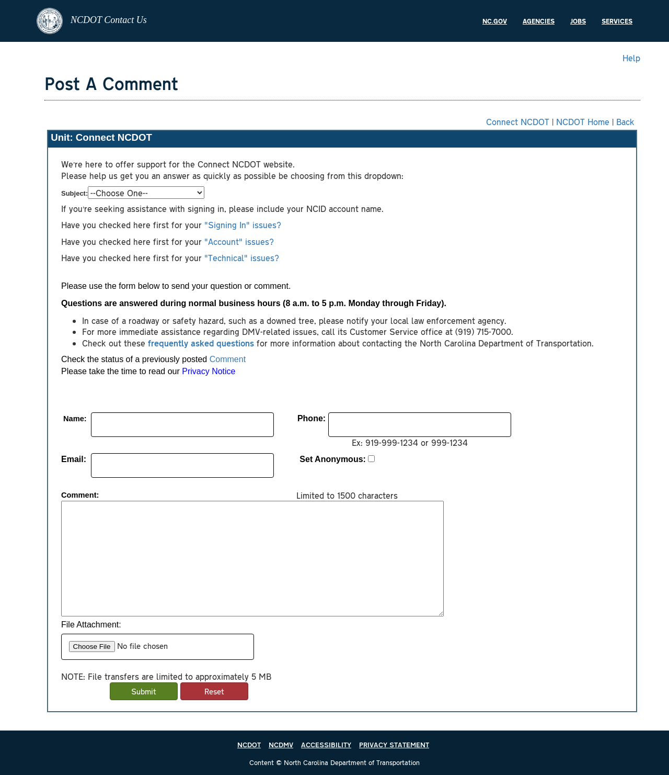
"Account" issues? (238, 241)
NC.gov (494, 21)
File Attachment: (91, 624)
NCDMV (281, 744)
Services (617, 21)
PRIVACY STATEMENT (394, 744)
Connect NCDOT (517, 121)
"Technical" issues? (241, 257)
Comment (228, 359)
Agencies (539, 21)
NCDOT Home (582, 121)
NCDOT (249, 744)
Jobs (578, 21)
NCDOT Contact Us (92, 21)
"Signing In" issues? (242, 224)
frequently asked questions (201, 343)
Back (625, 121)
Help (631, 57)
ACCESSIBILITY (326, 744)
